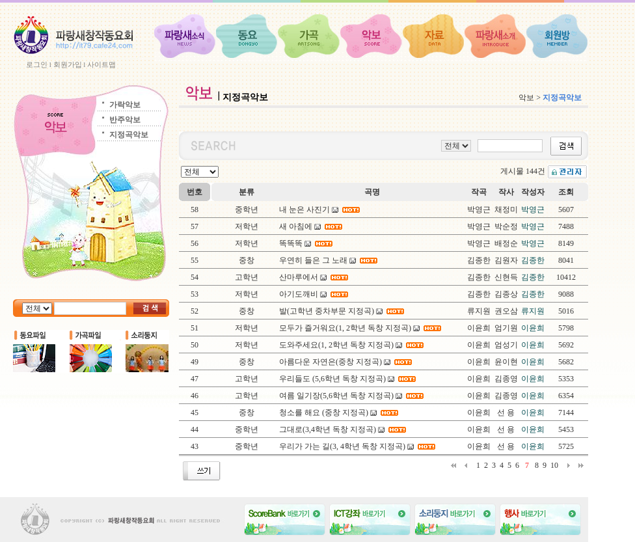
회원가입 (67, 64)
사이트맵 (101, 64)
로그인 (36, 64)
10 (554, 465)
